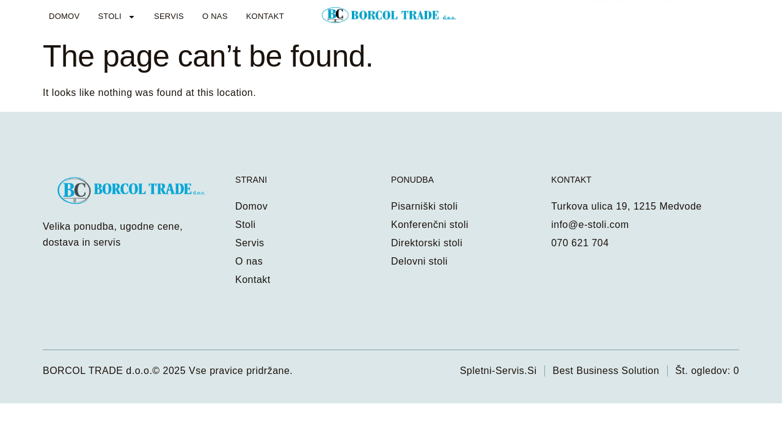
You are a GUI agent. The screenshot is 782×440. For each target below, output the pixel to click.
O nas (215, 16)
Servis (169, 16)
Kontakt (265, 16)
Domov (64, 16)
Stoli (117, 17)
